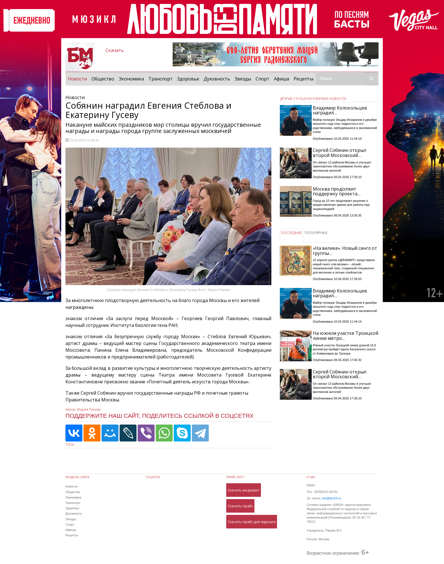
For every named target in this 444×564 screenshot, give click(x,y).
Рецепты (303, 79)
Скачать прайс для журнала (252, 521)
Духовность (217, 79)
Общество (102, 79)
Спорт (262, 79)
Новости (78, 78)
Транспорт (160, 79)
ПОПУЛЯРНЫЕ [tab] (316, 232)
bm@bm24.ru (331, 498)
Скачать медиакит (244, 490)
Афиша (281, 79)
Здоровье (188, 79)
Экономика (131, 79)
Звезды (243, 79)
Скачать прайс (240, 505)
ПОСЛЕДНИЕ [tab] (291, 232)
